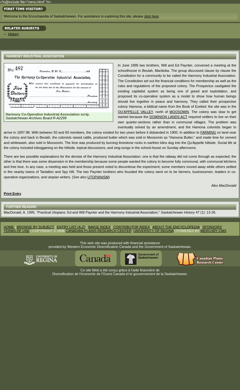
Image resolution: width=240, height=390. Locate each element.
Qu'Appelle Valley (135, 112)
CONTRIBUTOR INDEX (131, 227)
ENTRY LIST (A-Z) (71, 227)
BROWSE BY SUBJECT (35, 227)
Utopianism (97, 177)
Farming (208, 132)
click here (151, 16)
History (13, 34)
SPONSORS (212, 227)
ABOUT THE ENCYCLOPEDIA (175, 227)
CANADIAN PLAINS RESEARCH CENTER (98, 231)
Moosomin (179, 112)
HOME (9, 227)
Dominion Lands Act (168, 117)
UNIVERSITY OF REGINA (153, 231)
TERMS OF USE (17, 231)
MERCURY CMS (213, 231)
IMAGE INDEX (99, 227)
